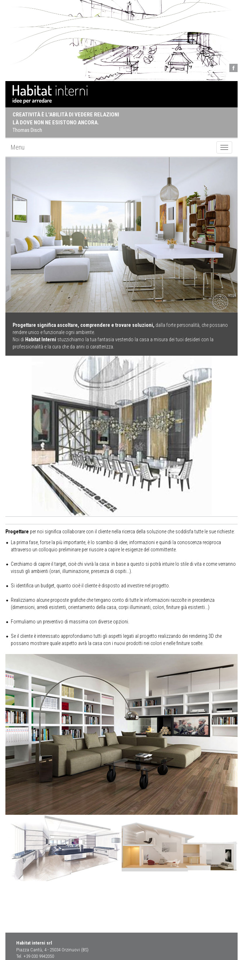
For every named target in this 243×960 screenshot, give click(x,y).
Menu (17, 147)
